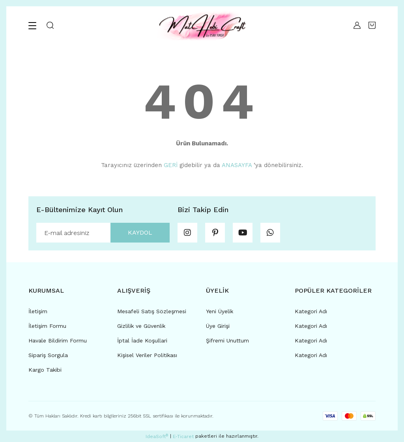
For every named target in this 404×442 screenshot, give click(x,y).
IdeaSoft (157, 436)
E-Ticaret (183, 436)
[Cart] (372, 25)
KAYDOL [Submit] (140, 232)
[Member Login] (355, 25)
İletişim (37, 311)
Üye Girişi (218, 326)
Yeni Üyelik (219, 311)
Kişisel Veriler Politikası (147, 355)
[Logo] (202, 25)
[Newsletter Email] (103, 233)
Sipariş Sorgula (48, 355)
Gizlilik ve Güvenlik (141, 326)
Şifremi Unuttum (227, 340)
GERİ (171, 165)
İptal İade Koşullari (142, 340)
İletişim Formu (47, 326)
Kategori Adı (311, 311)
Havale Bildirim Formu (57, 340)
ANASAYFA (237, 165)
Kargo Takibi (45, 370)
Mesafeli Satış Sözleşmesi (151, 311)
